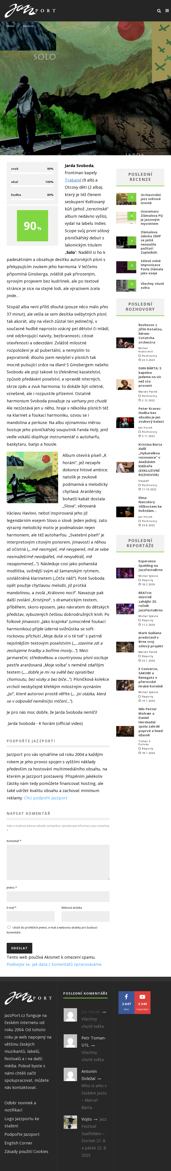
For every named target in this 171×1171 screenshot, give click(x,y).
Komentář (14, 841)
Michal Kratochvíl (145, 349)
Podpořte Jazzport (22, 1139)
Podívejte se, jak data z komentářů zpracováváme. (54, 969)
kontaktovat (24, 1092)
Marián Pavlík (147, 391)
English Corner (18, 1148)
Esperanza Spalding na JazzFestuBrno (150, 565)
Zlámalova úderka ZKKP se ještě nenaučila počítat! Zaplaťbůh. (151, 242)
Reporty (147, 580)
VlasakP (143, 480)
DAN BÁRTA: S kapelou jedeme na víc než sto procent (149, 377)
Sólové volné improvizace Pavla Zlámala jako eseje (152, 267)
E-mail (11, 913)
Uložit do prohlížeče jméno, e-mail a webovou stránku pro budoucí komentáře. (52, 935)
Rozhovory (149, 355)
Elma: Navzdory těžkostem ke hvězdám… (150, 504)
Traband (73, 180)
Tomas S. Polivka (144, 742)
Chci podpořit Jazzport (45, 798)
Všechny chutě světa (152, 285)
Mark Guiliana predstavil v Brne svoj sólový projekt (150, 639)
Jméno (12, 893)
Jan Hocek (145, 427)
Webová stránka (71, 913)
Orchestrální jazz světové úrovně (151, 199)
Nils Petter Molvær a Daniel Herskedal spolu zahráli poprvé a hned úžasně (150, 722)
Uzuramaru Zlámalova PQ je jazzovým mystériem (152, 217)
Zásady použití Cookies (26, 1156)
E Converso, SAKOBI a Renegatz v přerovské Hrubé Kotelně (150, 677)
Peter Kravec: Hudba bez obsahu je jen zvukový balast (151, 415)
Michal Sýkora (148, 575)
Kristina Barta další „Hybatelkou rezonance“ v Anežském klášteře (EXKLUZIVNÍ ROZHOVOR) (150, 459)
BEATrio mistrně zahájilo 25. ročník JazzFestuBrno (150, 601)
